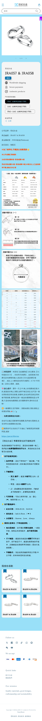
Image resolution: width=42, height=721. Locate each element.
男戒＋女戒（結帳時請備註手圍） (20, 112)
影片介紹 (9, 675)
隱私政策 (14, 716)
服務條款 (28, 716)
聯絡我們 (9, 678)
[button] (2, 4)
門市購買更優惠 (10, 97)
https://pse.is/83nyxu (10, 436)
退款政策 (21, 716)
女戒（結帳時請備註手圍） (17, 107)
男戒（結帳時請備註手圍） (17, 101)
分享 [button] (8, 121)
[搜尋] (36, 11)
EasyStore (21, 712)
